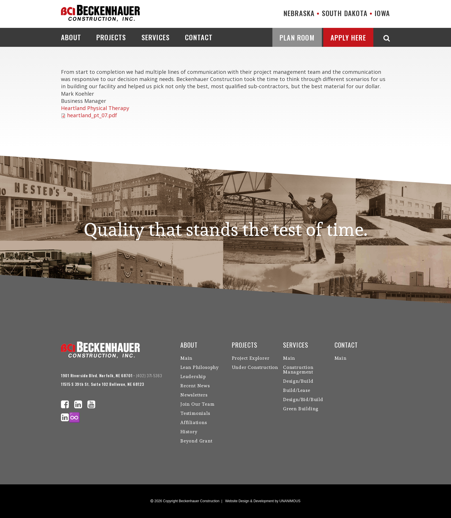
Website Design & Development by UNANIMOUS (263, 501)
